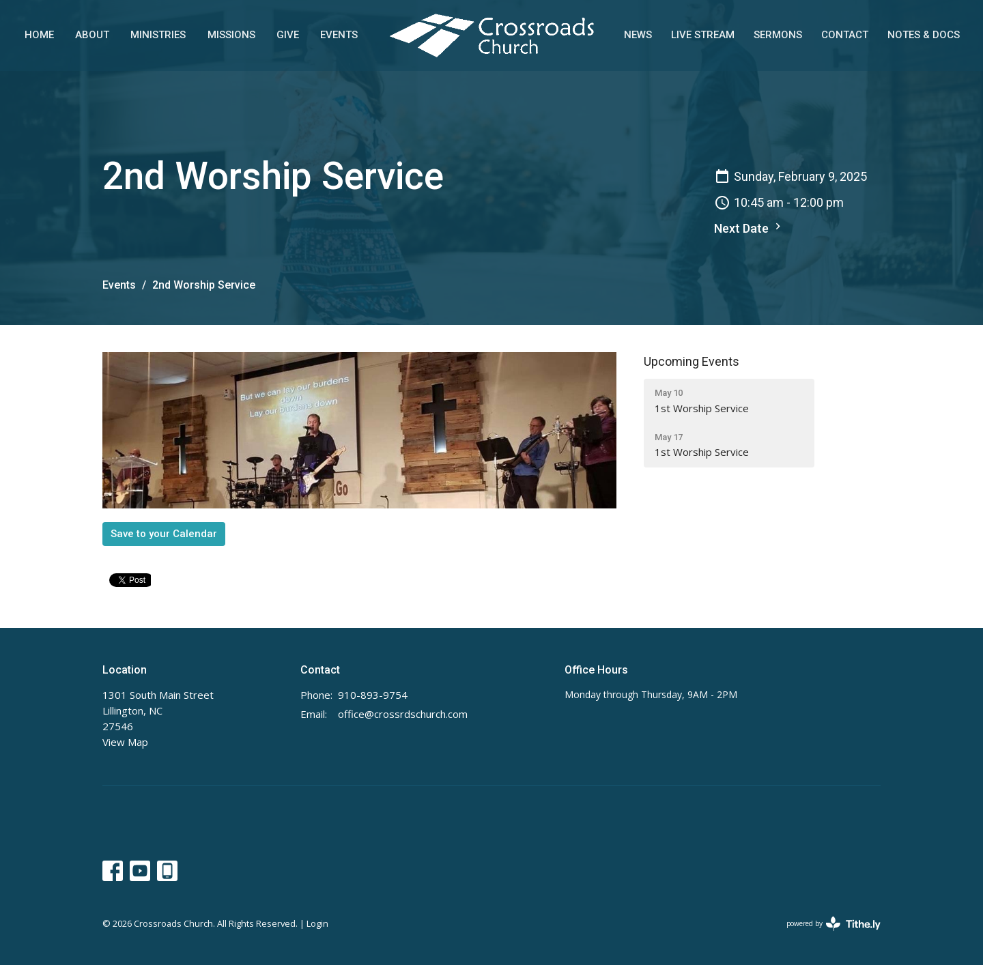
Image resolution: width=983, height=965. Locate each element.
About (92, 35)
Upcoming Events (691, 361)
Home (39, 35)
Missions (231, 35)
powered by (833, 923)
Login (317, 923)
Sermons (778, 35)
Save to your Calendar (164, 534)
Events (339, 35)
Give (287, 35)
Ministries (158, 35)
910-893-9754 (373, 695)
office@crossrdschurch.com (403, 714)
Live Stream (703, 35)
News (638, 35)
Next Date (749, 227)
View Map (125, 742)
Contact (844, 35)
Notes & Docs (923, 35)
